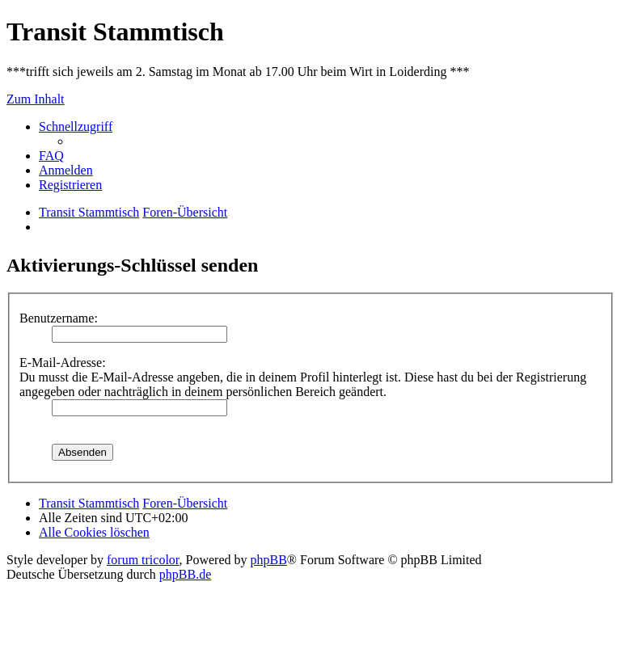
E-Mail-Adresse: (62, 362)
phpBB (269, 560)
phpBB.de (185, 574)
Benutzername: (58, 318)
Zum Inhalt (35, 99)
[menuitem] (51, 155)
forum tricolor (143, 560)
